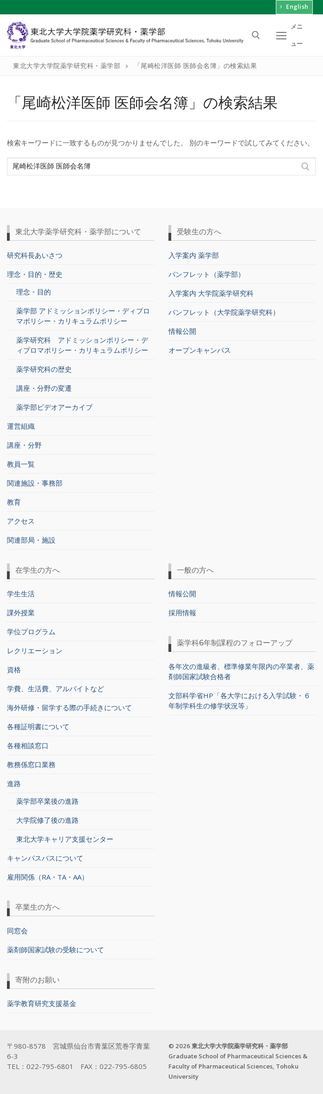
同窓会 (17, 928)
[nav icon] (289, 33)
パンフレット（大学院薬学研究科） (224, 310)
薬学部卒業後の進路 (47, 799)
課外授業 (21, 610)
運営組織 (21, 424)
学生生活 (21, 591)
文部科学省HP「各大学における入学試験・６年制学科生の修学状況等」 (239, 698)
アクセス (21, 519)
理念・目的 (33, 289)
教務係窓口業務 (31, 762)
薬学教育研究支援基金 (41, 1001)
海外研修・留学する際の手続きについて (69, 705)
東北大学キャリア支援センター (64, 837)
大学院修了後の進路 (47, 818)
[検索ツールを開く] (256, 34)
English (291, 5)
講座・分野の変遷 (44, 386)
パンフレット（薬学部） (206, 272)
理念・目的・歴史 (35, 272)
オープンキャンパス (199, 348)
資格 (14, 667)
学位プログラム (31, 629)
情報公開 (182, 329)
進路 (15, 781)
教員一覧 (21, 462)
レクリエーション (34, 648)
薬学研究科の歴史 (44, 367)
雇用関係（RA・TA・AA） (47, 875)
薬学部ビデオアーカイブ (54, 405)
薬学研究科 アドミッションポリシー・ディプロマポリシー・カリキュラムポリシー (82, 343)
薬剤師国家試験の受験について (55, 947)
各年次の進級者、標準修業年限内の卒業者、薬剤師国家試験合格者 (241, 669)
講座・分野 (24, 443)
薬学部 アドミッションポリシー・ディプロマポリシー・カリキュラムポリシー (83, 314)
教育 (14, 500)
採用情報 (182, 610)
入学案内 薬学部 (193, 253)
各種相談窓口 (28, 743)
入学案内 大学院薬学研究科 (211, 291)
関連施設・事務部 (34, 481)
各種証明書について (38, 724)
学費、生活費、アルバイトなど (55, 686)
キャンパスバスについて (45, 856)
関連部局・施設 (31, 538)
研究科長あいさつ (34, 253)
